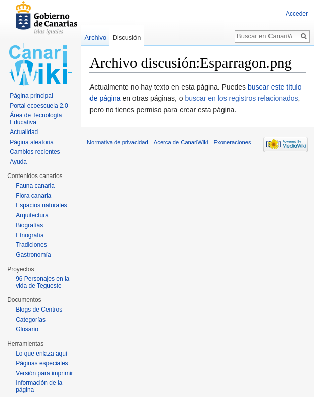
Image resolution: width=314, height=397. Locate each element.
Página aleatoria (32, 142)
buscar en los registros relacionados (241, 98)
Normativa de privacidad (117, 142)
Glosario (27, 329)
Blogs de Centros (39, 309)
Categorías (31, 319)
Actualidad (24, 132)
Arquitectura (32, 215)
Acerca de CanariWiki (181, 142)
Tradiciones (31, 244)
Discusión (127, 37)
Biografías (29, 225)
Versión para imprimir (44, 373)
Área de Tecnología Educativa (36, 119)
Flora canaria (33, 195)
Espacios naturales (41, 205)
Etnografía (29, 235)
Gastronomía (33, 254)
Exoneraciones (232, 142)
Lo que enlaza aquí (41, 353)
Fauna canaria (35, 185)
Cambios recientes (35, 151)
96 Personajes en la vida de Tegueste (42, 282)
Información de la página (39, 386)
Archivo (95, 37)
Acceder (297, 13)
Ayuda (18, 161)
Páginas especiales (42, 363)
